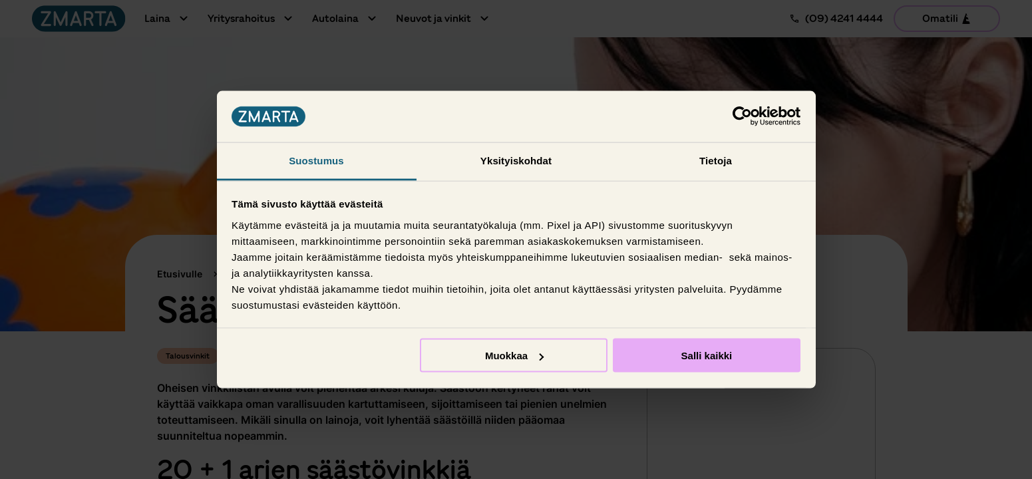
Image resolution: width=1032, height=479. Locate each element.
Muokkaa (514, 355)
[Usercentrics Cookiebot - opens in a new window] (742, 116)
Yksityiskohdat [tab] (516, 160)
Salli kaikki (707, 355)
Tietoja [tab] (715, 160)
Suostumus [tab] (316, 160)
